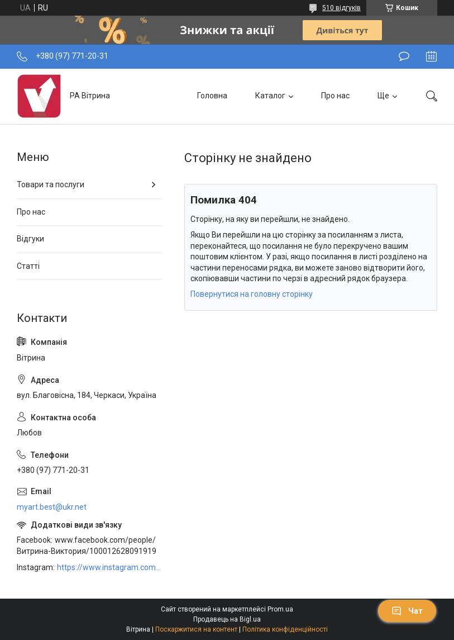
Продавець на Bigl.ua (227, 619)
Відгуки (30, 238)
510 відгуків (341, 8)
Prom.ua (280, 609)
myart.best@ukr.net (52, 506)
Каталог (270, 95)
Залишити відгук (404, 56)
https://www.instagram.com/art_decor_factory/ (109, 567)
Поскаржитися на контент (196, 629)
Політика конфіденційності (285, 629)
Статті (28, 266)
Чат (407, 611)
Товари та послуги (50, 184)
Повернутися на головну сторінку (251, 294)
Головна (212, 95)
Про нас (335, 95)
